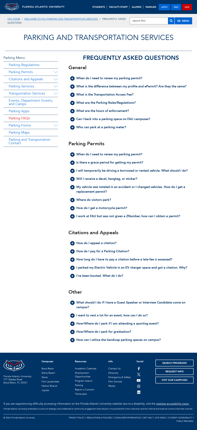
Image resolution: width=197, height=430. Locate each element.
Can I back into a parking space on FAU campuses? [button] (113, 119)
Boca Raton (48, 368)
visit (176, 7)
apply (164, 7)
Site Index (160, 417)
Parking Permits (21, 72)
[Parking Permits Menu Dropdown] (55, 72)
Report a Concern (84, 389)
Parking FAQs (19, 118)
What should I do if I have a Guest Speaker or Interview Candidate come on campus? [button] (130, 304)
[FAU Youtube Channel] (138, 380)
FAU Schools (115, 381)
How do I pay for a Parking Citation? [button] (102, 251)
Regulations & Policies (99, 417)
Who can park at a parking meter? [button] (101, 127)
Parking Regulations (24, 65)
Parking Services (21, 86)
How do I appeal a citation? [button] (96, 243)
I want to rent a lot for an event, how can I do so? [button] (112, 315)
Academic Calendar (86, 368)
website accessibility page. (172, 404)
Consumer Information (127, 417)
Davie (45, 377)
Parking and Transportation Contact (29, 141)
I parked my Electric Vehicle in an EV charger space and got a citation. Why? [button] (131, 267)
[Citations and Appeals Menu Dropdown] (55, 79)
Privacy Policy (77, 417)
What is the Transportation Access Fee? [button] (104, 94)
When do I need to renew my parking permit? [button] (109, 78)
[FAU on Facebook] (138, 368)
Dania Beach (48, 373)
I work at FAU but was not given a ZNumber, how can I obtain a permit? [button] (128, 216)
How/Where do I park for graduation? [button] (103, 332)
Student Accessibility (180, 417)
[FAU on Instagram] (138, 386)
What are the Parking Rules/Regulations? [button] (106, 103)
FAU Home (13, 19)
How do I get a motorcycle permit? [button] (101, 208)
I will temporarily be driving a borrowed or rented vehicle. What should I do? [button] (132, 171)
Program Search (84, 381)
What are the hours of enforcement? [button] (102, 111)
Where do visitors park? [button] (93, 200)
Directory (113, 373)
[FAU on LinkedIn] (138, 392)
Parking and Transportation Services (98, 38)
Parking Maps (19, 132)
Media (111, 386)
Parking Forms (20, 125)
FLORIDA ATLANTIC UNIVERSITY (43, 7)
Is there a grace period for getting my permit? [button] (109, 162)
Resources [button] (80, 361)
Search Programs (174, 363)
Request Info (175, 371)
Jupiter (45, 390)
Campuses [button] (47, 361)
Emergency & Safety (119, 377)
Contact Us (114, 368)
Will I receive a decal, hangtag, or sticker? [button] (106, 179)
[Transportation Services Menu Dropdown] (55, 93)
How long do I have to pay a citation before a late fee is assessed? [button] (124, 259)
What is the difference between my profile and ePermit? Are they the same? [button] (131, 86)
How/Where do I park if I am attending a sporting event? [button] (117, 323)
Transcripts (81, 394)
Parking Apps (19, 111)
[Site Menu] (183, 20)
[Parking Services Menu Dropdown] (55, 86)
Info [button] (110, 361)
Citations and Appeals (26, 79)
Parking (79, 385)
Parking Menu (14, 57)
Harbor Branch (50, 386)
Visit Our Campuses (174, 380)
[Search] (171, 20)
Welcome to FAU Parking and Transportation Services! (61, 19)
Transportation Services (27, 93)
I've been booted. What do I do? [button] (99, 276)
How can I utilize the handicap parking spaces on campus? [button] (118, 340)
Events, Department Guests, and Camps (31, 102)
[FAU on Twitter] (138, 374)
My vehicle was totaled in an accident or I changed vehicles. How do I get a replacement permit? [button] (130, 189)
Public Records (185, 421)
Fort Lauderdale (50, 381)
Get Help (148, 417)
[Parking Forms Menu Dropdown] (55, 125)
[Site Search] (152, 20)
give (187, 7)
